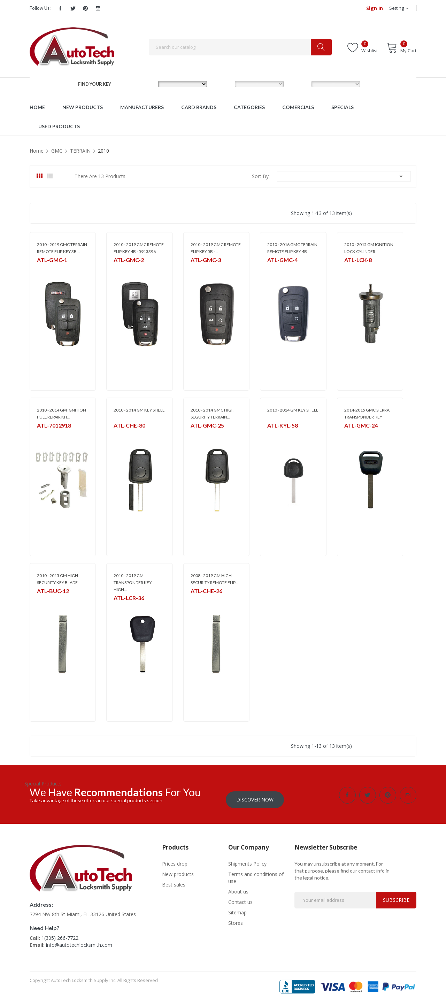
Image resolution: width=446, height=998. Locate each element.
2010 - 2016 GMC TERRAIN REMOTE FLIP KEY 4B (292, 248)
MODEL (224, 83)
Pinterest (85, 8)
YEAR (298, 83)
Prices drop (174, 859)
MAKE (145, 83)
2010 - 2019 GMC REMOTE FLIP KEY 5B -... (216, 248)
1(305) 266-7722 (59, 933)
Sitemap (237, 908)
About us (238, 887)
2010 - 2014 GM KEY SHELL (139, 410)
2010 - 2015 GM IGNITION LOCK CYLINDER (368, 248)
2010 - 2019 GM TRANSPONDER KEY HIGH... (133, 582)
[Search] (240, 47)
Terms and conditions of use (256, 873)
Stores (235, 918)
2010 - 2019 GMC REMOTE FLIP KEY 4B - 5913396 (139, 248)
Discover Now (255, 795)
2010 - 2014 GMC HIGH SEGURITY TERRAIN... (212, 413)
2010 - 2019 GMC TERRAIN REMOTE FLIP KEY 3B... (62, 248)
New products (178, 869)
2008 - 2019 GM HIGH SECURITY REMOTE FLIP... (214, 579)
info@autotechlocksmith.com (79, 940)
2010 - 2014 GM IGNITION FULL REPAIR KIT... (61, 413)
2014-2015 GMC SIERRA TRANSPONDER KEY (367, 413)
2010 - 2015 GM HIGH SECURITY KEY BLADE (57, 579)
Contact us (240, 897)
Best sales (173, 880)
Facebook (60, 8)
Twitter (73, 8)
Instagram (98, 8)
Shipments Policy (247, 859)
